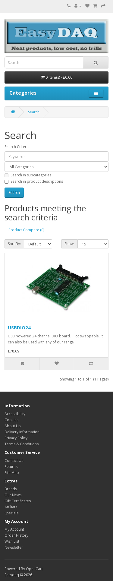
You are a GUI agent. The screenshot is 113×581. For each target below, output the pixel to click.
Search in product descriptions (34, 181)
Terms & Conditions (22, 444)
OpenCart (34, 568)
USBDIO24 (19, 327)
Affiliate (11, 507)
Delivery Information (22, 431)
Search (33, 112)
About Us (12, 425)
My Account (14, 529)
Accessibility (15, 413)
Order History (16, 535)
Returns (11, 466)
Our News (13, 494)
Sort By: (14, 243)
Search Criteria (17, 146)
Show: (69, 243)
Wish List (12, 541)
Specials (11, 513)
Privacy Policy (16, 437)
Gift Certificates (18, 501)
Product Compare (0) (26, 229)
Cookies (11, 419)
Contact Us (14, 460)
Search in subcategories (28, 175)
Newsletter (14, 547)
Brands (11, 488)
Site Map (12, 472)
